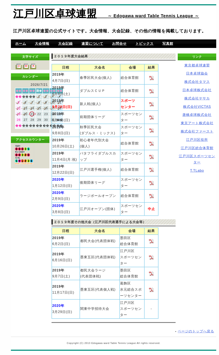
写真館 (167, 43)
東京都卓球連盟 (197, 65)
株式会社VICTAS (197, 106)
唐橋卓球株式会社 (197, 115)
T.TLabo (197, 170)
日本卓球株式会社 (197, 90)
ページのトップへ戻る (196, 331)
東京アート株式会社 (197, 123)
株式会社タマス (197, 82)
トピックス (144, 43)
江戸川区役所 (197, 139)
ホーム (20, 43)
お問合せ (119, 43)
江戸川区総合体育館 (197, 148)
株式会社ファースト (197, 131)
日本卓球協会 (197, 73)
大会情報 (42, 43)
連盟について (92, 43)
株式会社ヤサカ (197, 98)
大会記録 (65, 43)
